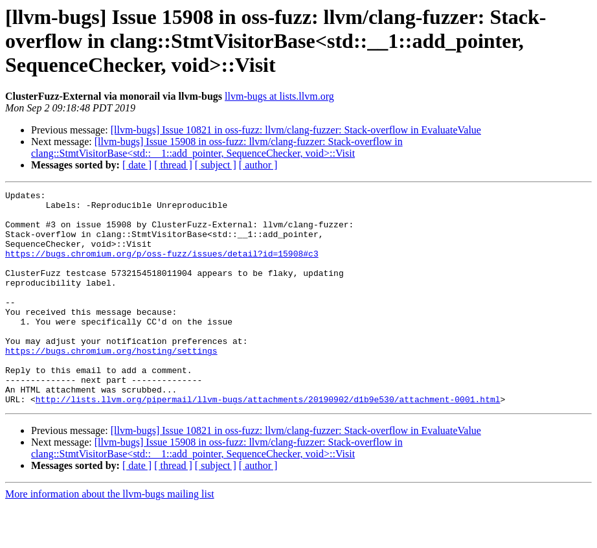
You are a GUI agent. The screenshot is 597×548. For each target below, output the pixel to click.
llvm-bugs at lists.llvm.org (279, 96)
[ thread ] (173, 164)
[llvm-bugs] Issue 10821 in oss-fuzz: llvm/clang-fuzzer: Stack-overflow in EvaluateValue (296, 129)
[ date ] (137, 164)
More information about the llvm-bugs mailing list (109, 536)
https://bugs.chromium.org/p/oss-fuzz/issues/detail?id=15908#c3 (162, 267)
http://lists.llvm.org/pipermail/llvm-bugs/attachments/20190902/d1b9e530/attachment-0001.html (268, 442)
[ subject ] (215, 164)
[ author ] (258, 164)
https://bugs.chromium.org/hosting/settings (111, 383)
